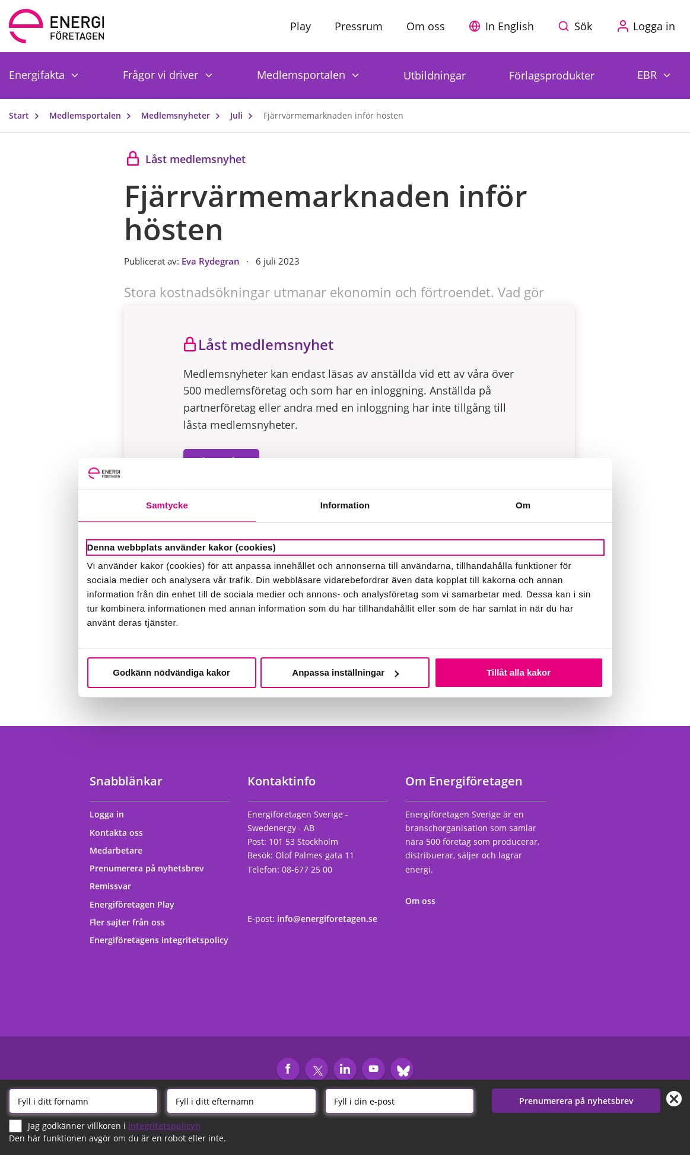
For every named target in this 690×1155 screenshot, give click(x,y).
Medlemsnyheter (183, 115)
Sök (583, 26)
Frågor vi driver (162, 74)
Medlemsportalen (302, 74)
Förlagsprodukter (551, 75)
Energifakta (38, 74)
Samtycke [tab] (167, 505)
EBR (648, 74)
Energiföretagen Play (137, 904)
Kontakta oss (122, 832)
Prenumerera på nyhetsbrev (152, 868)
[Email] (399, 1101)
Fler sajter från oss (133, 922)
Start (26, 115)
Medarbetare (121, 850)
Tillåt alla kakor (519, 672)
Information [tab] (345, 505)
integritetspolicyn (164, 1125)
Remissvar (116, 886)
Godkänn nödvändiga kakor (171, 672)
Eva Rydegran (212, 261)
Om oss (425, 900)
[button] (504, 26)
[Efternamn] (241, 1101)
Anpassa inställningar (345, 672)
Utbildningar (434, 75)
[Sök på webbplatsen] (578, 26)
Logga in (112, 814)
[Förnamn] (83, 1101)
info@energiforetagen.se (327, 918)
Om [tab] (523, 505)
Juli (244, 115)
